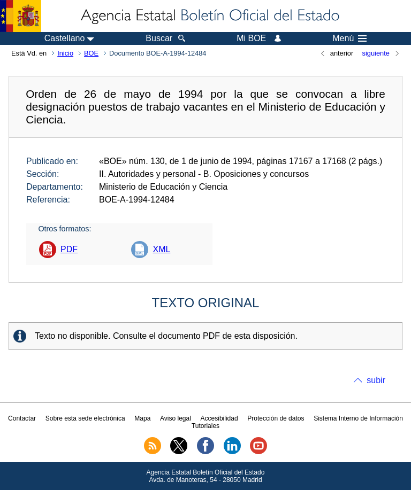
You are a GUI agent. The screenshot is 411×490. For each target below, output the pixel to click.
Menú (349, 38)
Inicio (65, 53)
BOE (91, 53)
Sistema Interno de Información (358, 418)
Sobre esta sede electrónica (85, 418)
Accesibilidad (219, 418)
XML (161, 249)
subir (376, 380)
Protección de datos (275, 418)
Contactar (22, 418)
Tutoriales (205, 426)
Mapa (142, 418)
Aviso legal (175, 418)
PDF (69, 249)
